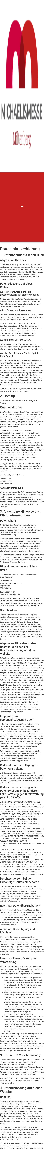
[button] (22, 206)
